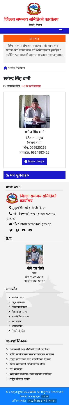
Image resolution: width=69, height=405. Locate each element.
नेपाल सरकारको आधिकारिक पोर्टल (27, 364)
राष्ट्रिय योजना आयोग (20, 379)
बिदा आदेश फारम (19, 311)
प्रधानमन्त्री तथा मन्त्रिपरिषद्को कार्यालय (29, 349)
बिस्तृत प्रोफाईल (34, 161)
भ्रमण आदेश (17, 326)
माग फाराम (16, 321)
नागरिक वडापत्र (18, 297)
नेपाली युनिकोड (18, 330)
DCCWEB (30, 392)
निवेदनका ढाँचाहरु (19, 307)
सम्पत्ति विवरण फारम (20, 316)
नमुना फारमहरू (18, 302)
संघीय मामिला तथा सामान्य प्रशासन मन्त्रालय (32, 354)
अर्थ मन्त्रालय (16, 369)
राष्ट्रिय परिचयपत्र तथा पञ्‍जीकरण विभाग (30, 359)
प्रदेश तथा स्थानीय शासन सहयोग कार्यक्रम (31, 374)
